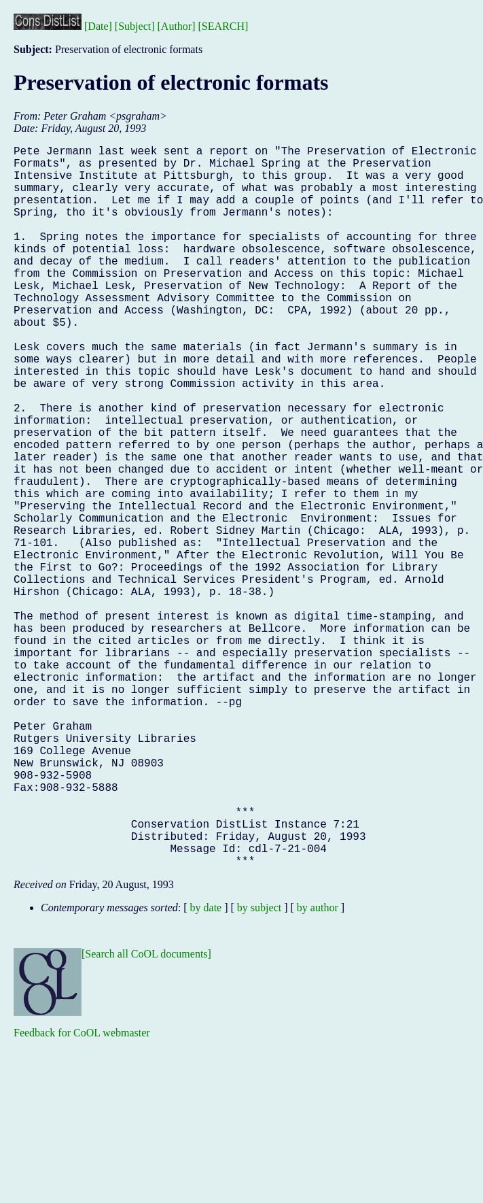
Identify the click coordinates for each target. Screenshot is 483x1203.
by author (317, 1068)
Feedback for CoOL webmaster (82, 1193)
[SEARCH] (223, 26)
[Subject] (135, 26)
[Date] (98, 26)
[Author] (177, 26)
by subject (259, 1068)
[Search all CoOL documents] (146, 1114)
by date (206, 1068)
